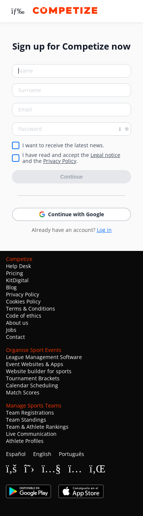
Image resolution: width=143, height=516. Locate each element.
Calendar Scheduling (32, 385)
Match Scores (22, 392)
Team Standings (26, 419)
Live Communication (31, 433)
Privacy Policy (59, 160)
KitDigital (17, 280)
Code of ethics (23, 315)
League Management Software (44, 357)
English (42, 453)
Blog (11, 287)
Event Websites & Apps (34, 364)
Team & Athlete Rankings (37, 426)
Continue (71, 177)
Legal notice (105, 154)
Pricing (14, 273)
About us (17, 322)
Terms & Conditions (30, 308)
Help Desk (18, 266)
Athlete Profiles (25, 440)
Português (71, 453)
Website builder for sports (39, 371)
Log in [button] (104, 229)
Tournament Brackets (33, 378)
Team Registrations (30, 412)
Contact (15, 336)
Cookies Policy (23, 301)
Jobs (11, 329)
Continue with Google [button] (71, 214)
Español (16, 453)
